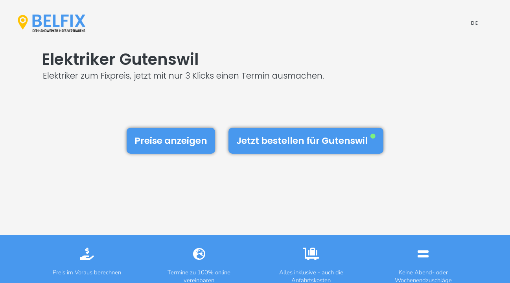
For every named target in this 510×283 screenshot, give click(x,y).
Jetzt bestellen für (306, 140)
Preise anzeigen (170, 140)
